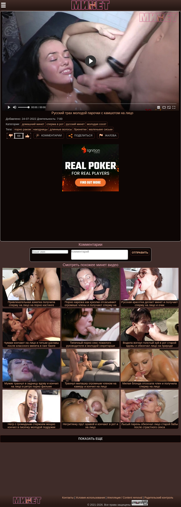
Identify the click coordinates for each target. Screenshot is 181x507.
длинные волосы (61, 129)
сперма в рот (55, 124)
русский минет (75, 124)
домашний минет (33, 124)
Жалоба (110, 135)
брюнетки (80, 129)
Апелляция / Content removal (124, 497)
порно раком (22, 129)
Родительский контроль (158, 497)
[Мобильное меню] (3, 5)
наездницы (40, 129)
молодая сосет (96, 124)
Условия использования (90, 497)
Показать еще (90, 438)
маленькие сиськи (100, 129)
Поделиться (83, 135)
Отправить (140, 252)
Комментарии (51, 135)
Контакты (68, 497)
